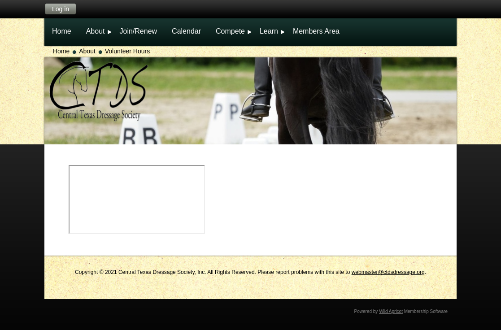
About (87, 51)
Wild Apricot (391, 311)
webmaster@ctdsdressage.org (388, 272)
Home (61, 51)
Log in (60, 9)
